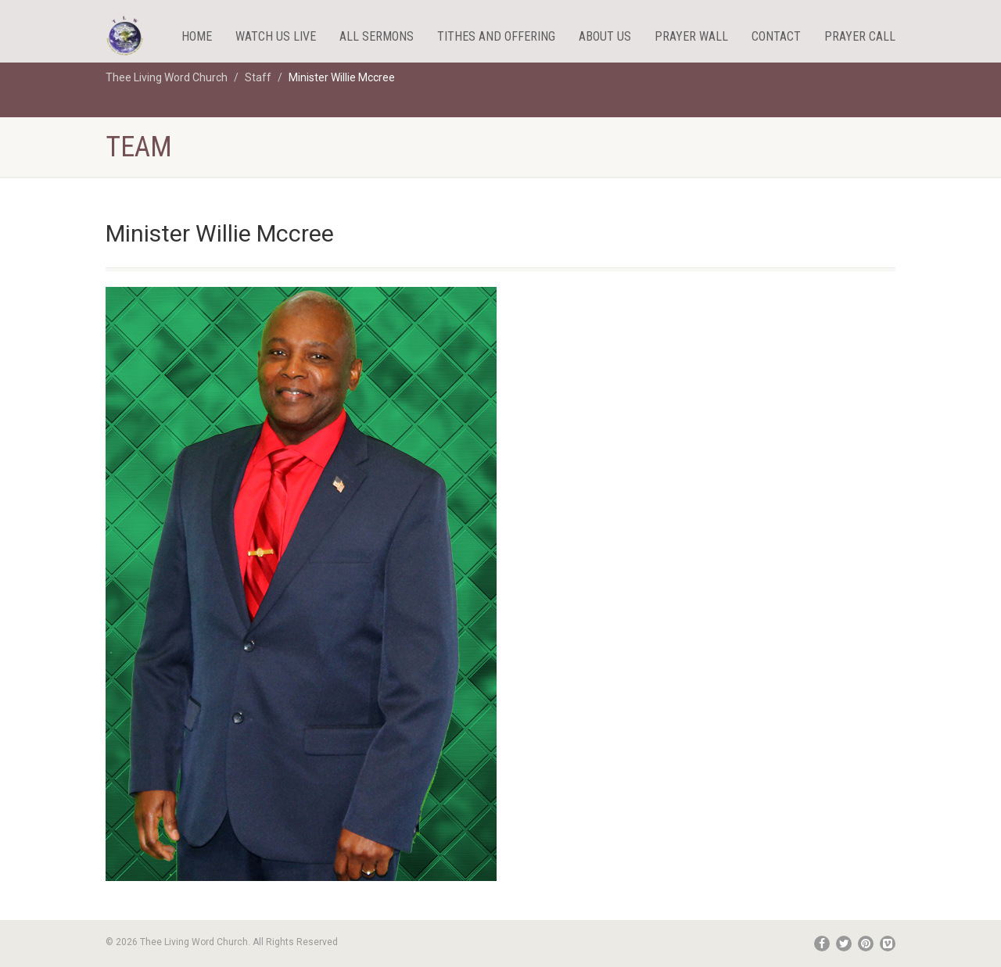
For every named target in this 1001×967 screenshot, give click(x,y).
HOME (196, 36)
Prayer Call (859, 36)
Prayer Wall (691, 36)
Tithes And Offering (496, 36)
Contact (776, 36)
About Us (605, 36)
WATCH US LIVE (275, 36)
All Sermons (376, 36)
